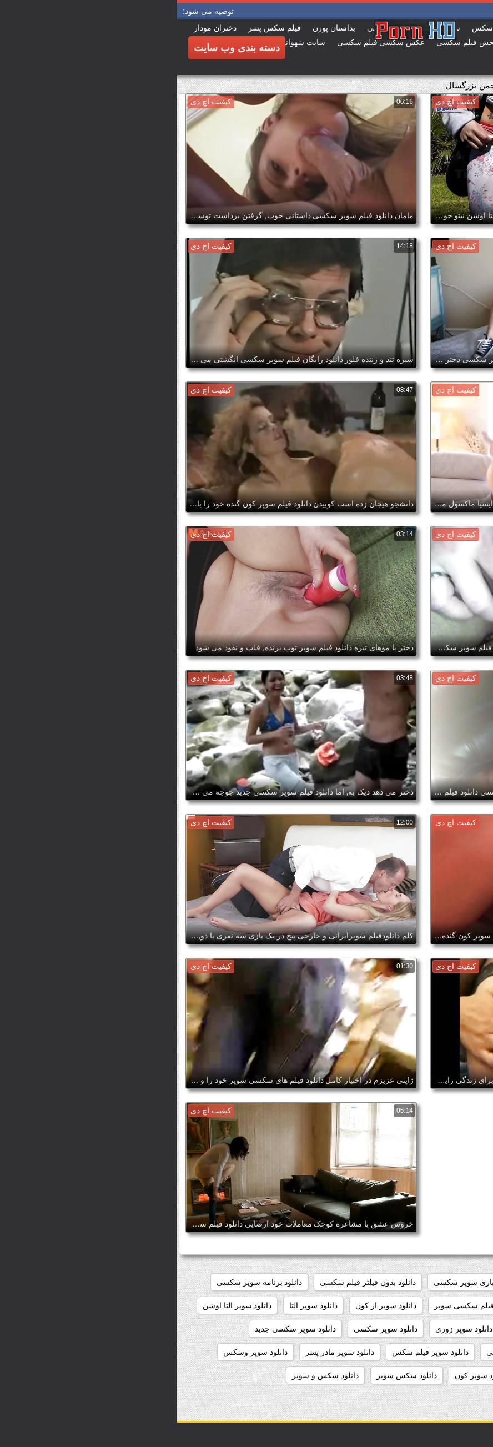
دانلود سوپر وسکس (78, 1352)
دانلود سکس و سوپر (148, 1375)
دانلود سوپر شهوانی (341, 1352)
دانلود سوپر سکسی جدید (118, 1328)
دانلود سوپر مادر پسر (162, 1352)
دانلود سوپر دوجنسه (447, 1328)
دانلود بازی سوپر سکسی (296, 1282)
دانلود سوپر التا (136, 1305)
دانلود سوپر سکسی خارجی (435, 1352)
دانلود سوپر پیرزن (451, 1375)
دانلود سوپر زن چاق (365, 1328)
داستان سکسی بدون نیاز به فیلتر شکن (417, 1282)
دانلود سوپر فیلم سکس (253, 1352)
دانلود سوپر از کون (208, 1305)
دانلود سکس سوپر (229, 1375)
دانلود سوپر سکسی (208, 1328)
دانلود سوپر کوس (376, 1375)
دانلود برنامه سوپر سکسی (82, 1282)
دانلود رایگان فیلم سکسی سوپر (308, 1305)
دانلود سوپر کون (304, 1375)
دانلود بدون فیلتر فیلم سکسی (191, 1282)
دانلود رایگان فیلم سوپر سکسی (428, 1305)
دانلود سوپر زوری (286, 1328)
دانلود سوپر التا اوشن (60, 1305)
